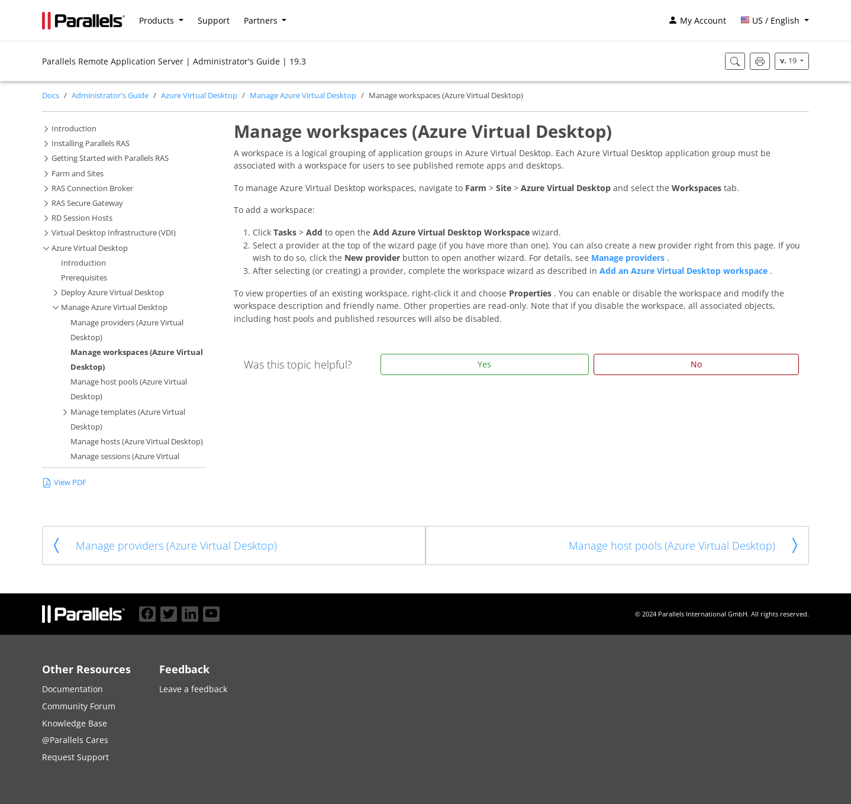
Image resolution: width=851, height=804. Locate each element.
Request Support (75, 757)
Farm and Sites (77, 174)
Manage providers (629, 257)
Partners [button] (262, 20)
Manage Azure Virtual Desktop (303, 96)
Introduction (73, 129)
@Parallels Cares (75, 739)
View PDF (64, 482)
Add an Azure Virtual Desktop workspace (684, 270)
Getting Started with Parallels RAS (110, 158)
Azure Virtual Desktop (199, 96)
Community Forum (78, 706)
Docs (50, 96)
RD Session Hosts (81, 218)
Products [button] (157, 20)
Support (214, 20)
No (696, 364)
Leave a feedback (193, 689)
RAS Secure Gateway (87, 203)
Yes (484, 364)
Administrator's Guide (110, 96)
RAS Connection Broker (92, 188)
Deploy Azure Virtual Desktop (112, 293)
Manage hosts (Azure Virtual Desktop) (136, 442)
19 (789, 61)
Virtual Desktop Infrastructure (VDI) (113, 233)
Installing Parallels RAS (90, 143)
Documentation (72, 689)
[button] (774, 20)
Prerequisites (84, 278)
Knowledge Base (74, 723)
